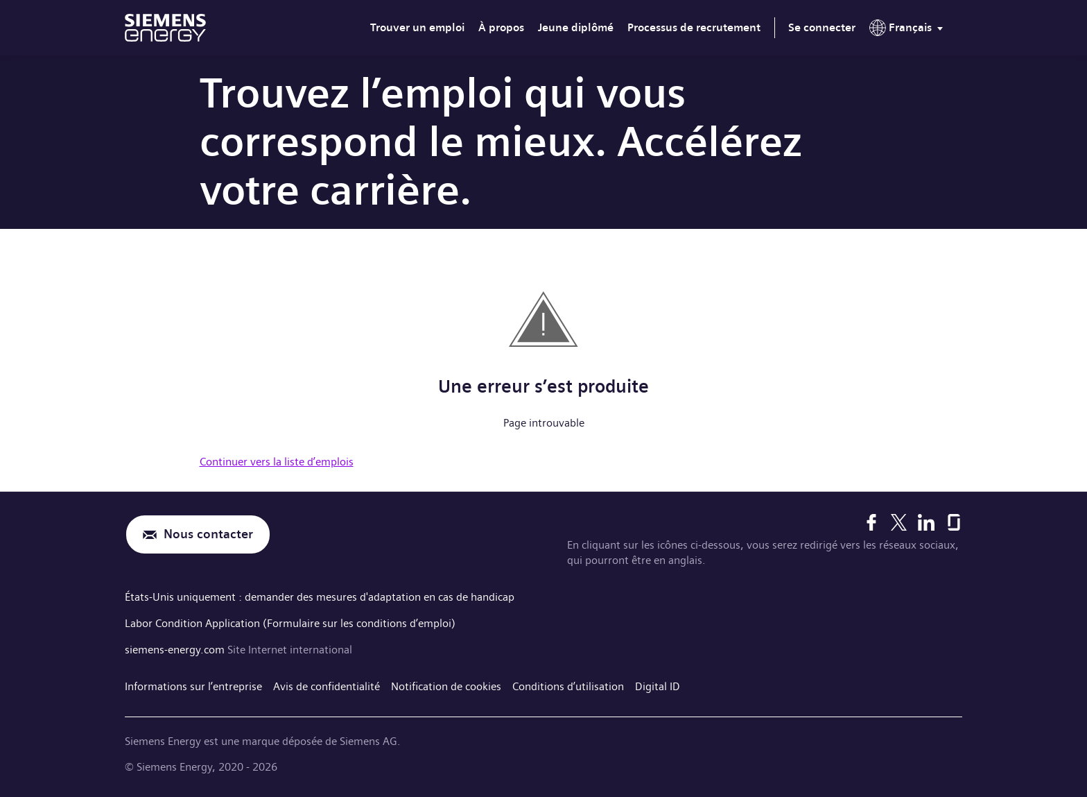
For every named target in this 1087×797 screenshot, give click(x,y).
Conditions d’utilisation (568, 686)
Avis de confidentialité (326, 686)
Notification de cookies (446, 686)
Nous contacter (208, 534)
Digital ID (657, 686)
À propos (501, 27)
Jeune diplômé (576, 27)
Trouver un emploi (417, 27)
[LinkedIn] (926, 522)
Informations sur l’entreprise (193, 686)
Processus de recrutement (693, 27)
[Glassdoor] (954, 522)
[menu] (908, 30)
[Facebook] (871, 522)
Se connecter (821, 27)
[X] (899, 522)
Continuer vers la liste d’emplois (277, 461)
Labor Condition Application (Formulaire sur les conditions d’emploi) (290, 623)
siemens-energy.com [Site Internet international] (176, 649)
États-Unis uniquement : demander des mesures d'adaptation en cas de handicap (319, 596)
